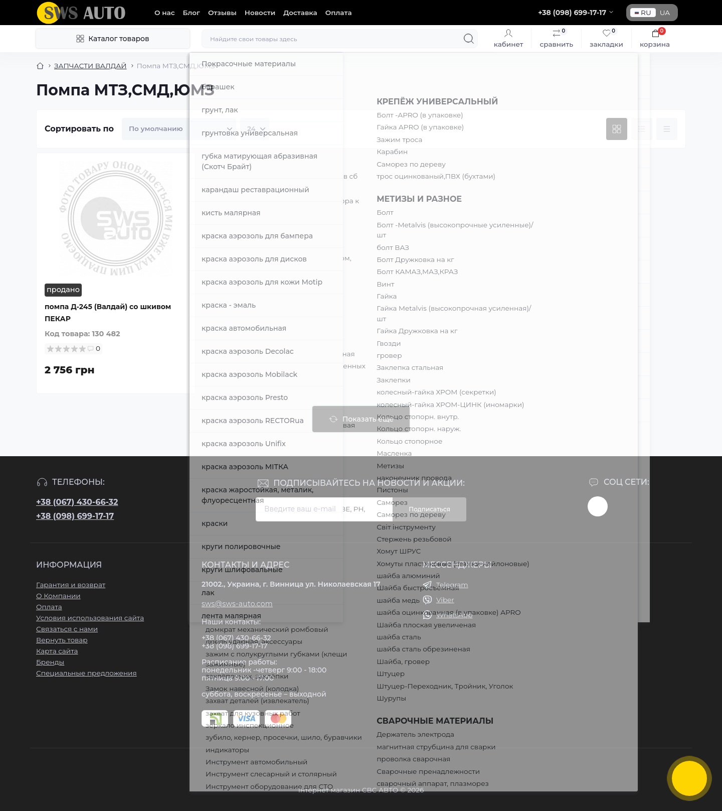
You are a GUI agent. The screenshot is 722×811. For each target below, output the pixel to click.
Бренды (50, 662)
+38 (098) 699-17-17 (75, 516)
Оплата (338, 13)
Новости (260, 13)
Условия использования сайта (90, 618)
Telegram (452, 585)
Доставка (300, 13)
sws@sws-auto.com (237, 603)
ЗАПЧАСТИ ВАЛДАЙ (90, 66)
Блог (191, 13)
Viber (445, 600)
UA (665, 13)
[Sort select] (179, 129)
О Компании (58, 596)
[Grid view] (616, 129)
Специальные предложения (86, 673)
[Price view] (666, 129)
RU (643, 13)
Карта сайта (57, 651)
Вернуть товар (62, 640)
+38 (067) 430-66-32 (77, 502)
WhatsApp (454, 615)
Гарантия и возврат (70, 585)
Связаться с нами (67, 629)
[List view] (641, 129)
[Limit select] (254, 129)
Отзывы (222, 13)
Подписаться (429, 509)
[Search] (469, 38)
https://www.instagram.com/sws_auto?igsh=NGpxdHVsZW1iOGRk (598, 506)
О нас (164, 13)
